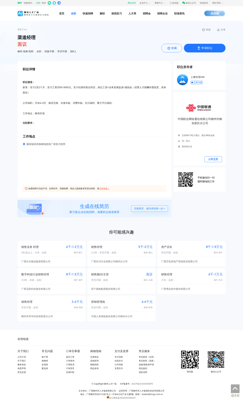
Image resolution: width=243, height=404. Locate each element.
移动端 (173, 3)
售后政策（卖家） (147, 361)
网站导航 (217, 3)
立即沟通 (196, 82)
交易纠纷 (70, 372)
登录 (44, 3)
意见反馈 (22, 372)
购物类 (45, 361)
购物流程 (94, 364)
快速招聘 (88, 13)
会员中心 (145, 3)
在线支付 (119, 361)
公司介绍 (22, 357)
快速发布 (204, 3)
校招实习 (116, 13)
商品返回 (143, 368)
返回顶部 (235, 388)
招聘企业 (162, 13)
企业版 (215, 13)
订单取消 (70, 364)
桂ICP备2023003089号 (142, 384)
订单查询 (70, 361)
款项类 (45, 364)
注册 (38, 3)
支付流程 (119, 357)
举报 (206, 29)
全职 (73, 13)
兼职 (102, 13)
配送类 (45, 368)
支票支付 (119, 368)
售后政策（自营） (147, 357)
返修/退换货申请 (146, 364)
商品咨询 (94, 368)
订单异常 (70, 368)
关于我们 (22, 361)
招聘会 (147, 13)
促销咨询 (94, 361)
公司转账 (119, 364)
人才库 (132, 13)
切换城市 (28, 3)
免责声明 (22, 368)
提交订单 (70, 357)
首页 (61, 13)
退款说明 (143, 372)
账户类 (45, 357)
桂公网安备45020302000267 (121, 398)
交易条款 (94, 357)
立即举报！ (104, 188)
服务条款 (22, 364)
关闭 (235, 395)
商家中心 (160, 3)
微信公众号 (189, 3)
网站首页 (132, 3)
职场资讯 (179, 13)
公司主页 (213, 159)
